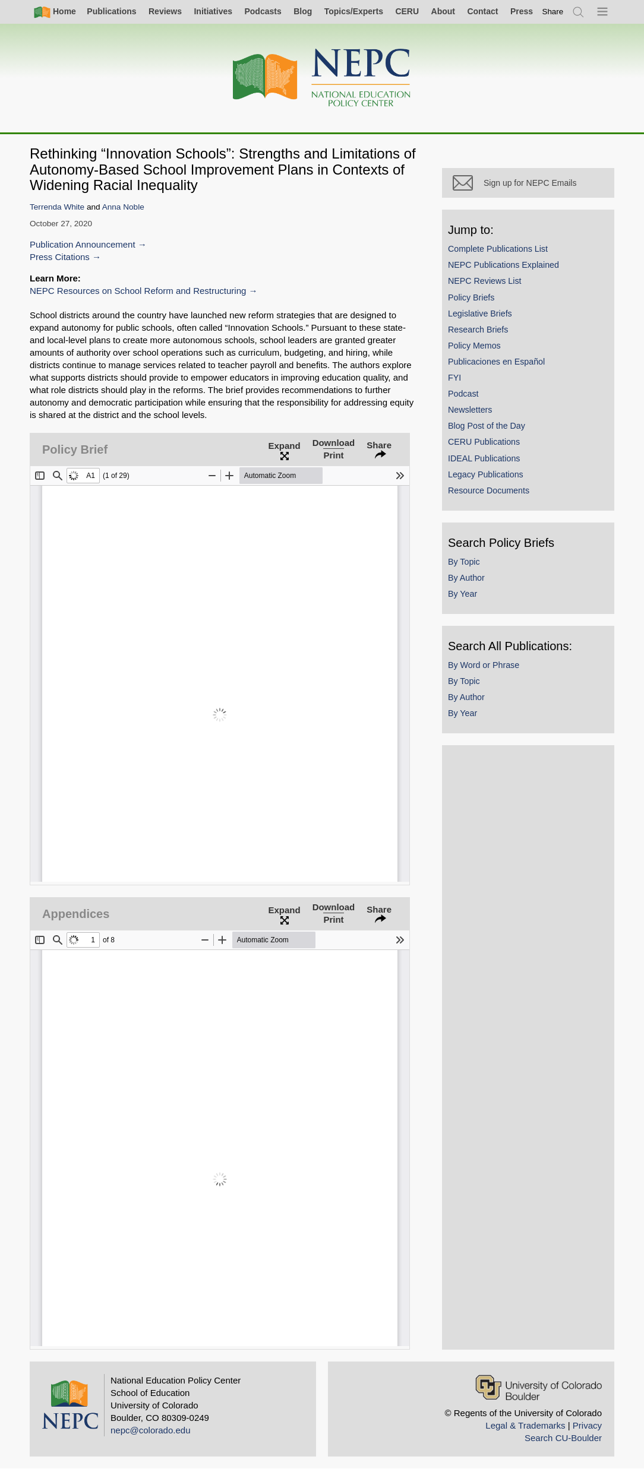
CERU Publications (484, 442)
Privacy (587, 1425)
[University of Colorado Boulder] (538, 1387)
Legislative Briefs (480, 313)
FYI (454, 377)
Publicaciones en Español (496, 361)
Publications (111, 11)
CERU (407, 11)
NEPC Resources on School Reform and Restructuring (138, 291)
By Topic (464, 561)
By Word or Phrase (483, 665)
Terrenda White (57, 206)
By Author (466, 577)
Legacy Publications (485, 474)
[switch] (553, 11)
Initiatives (213, 11)
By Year (462, 594)
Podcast (463, 393)
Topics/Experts (353, 11)
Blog (302, 11)
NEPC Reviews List (485, 281)
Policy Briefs (471, 297)
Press (521, 11)
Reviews (165, 11)
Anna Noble (123, 206)
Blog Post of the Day (486, 425)
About (443, 11)
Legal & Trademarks (525, 1425)
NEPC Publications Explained (503, 265)
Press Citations (60, 257)
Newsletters (470, 409)
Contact (482, 11)
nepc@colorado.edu (151, 1430)
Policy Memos (474, 345)
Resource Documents (488, 490)
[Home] (322, 78)
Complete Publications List (498, 249)
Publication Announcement (82, 244)
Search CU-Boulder (563, 1438)
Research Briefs (478, 329)
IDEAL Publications (484, 458)
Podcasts (262, 11)
